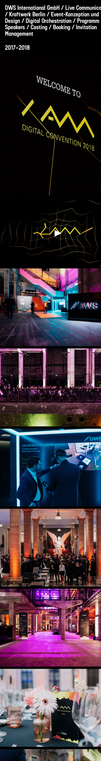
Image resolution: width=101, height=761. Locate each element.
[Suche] (87, 5)
